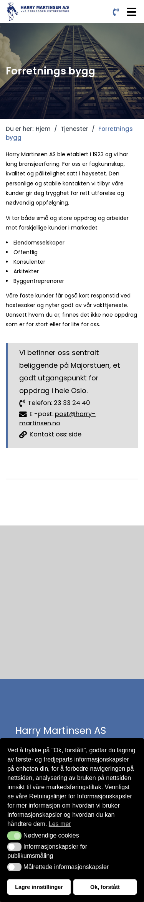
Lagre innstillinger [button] (39, 887)
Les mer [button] (60, 824)
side (75, 434)
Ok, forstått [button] (105, 887)
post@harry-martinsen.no (57, 419)
